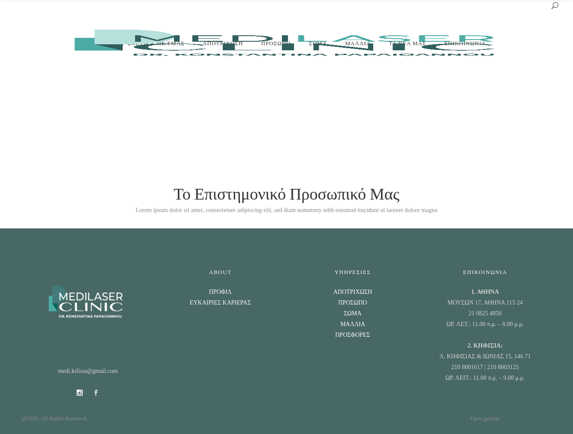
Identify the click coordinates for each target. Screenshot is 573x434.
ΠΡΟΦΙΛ (220, 292)
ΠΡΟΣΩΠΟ (352, 302)
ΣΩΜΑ (353, 313)
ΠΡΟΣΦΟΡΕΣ (352, 335)
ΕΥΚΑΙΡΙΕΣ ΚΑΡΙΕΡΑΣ (220, 302)
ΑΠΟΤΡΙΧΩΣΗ (352, 292)
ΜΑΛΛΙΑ (352, 324)
